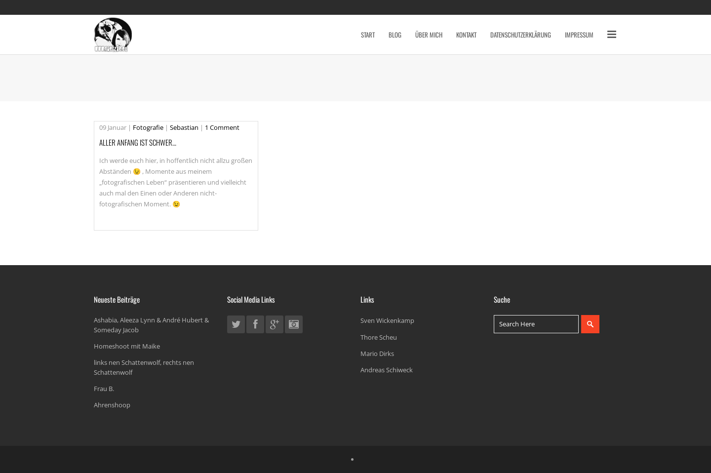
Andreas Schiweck (386, 369)
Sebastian (184, 127)
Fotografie (148, 127)
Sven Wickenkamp (387, 320)
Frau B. (104, 388)
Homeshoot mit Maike (127, 346)
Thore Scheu (378, 337)
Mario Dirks (377, 353)
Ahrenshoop (112, 404)
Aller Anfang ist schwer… (137, 142)
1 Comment (222, 127)
